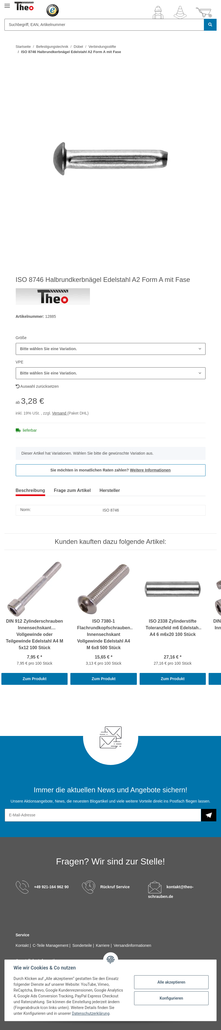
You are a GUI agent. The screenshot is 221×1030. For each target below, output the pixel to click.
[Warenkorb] (204, 12)
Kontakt (23, 945)
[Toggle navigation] (7, 3)
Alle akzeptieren (171, 982)
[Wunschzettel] (180, 12)
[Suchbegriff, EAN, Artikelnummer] (104, 25)
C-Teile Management (51, 945)
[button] (158, 12)
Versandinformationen (132, 945)
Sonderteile (82, 945)
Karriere (103, 945)
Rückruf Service (115, 887)
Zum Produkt (34, 679)
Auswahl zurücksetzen (37, 386)
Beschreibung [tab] (30, 490)
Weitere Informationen (150, 470)
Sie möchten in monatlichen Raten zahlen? (110, 470)
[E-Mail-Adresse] (103, 815)
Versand (59, 413)
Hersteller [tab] (110, 490)
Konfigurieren (171, 998)
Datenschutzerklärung (90, 1013)
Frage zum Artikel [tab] (72, 490)
